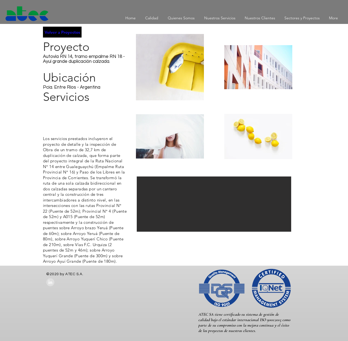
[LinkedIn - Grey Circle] (50, 282)
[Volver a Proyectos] (62, 32)
